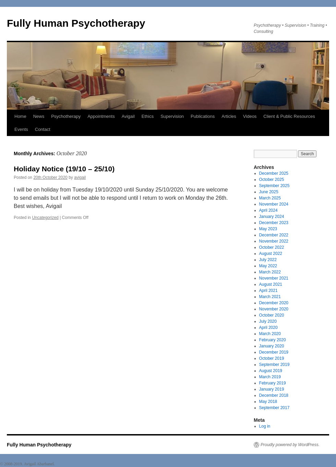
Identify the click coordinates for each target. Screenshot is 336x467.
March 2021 (270, 296)
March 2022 (270, 272)
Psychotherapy (66, 116)
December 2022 (273, 235)
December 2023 (273, 222)
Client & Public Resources (289, 116)
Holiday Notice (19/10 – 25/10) (64, 169)
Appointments (101, 116)
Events (21, 129)
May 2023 (268, 228)
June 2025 (268, 191)
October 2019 (271, 358)
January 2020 (271, 346)
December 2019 (273, 352)
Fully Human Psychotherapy (76, 23)
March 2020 (270, 333)
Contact (42, 129)
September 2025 (274, 185)
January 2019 (271, 389)
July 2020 (268, 321)
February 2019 (272, 383)
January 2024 (271, 216)
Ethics (148, 116)
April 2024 (268, 210)
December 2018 (273, 395)
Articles (228, 116)
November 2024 (273, 204)
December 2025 (273, 173)
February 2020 (272, 339)
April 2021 (268, 290)
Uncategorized (45, 217)
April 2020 (268, 327)
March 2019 (270, 376)
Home (20, 116)
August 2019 (270, 370)
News (39, 116)
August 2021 (270, 284)
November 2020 (273, 309)
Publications (203, 116)
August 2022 (270, 253)
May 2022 (268, 265)
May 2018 (268, 401)
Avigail (128, 116)
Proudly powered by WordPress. (290, 444)
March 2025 (270, 198)
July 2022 (268, 259)
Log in (265, 426)
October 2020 (271, 315)
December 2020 (273, 302)
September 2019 (274, 364)
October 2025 (271, 179)
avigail (80, 177)
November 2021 (273, 278)
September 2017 (274, 407)
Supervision (172, 116)
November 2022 (273, 241)
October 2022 (271, 247)
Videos (250, 116)
